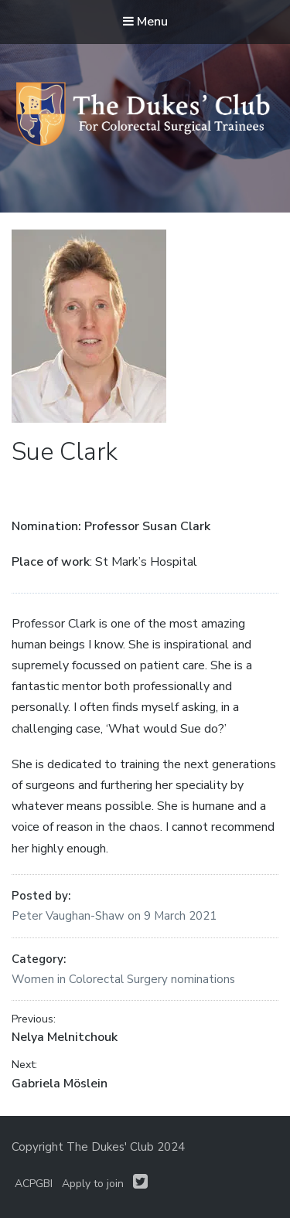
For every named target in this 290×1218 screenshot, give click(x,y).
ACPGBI (34, 1183)
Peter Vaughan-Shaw (70, 916)
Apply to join (93, 1183)
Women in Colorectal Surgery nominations (123, 979)
